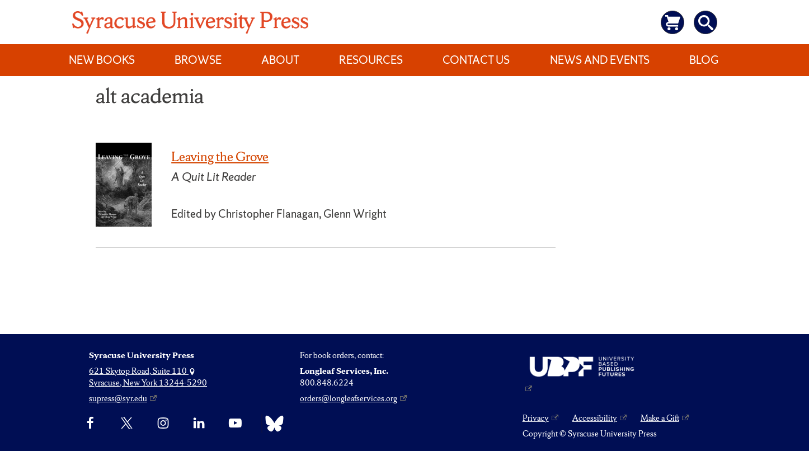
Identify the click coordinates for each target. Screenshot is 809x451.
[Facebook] (90, 424)
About (280, 60)
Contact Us (476, 60)
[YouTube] (235, 424)
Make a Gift (660, 418)
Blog (703, 60)
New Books (102, 60)
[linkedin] (198, 424)
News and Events (600, 60)
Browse (198, 60)
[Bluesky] (271, 423)
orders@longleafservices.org (348, 398)
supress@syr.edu (118, 398)
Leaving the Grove (220, 156)
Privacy (536, 418)
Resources (371, 60)
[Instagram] (163, 424)
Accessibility (594, 418)
